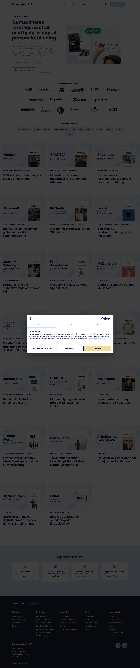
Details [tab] (70, 325)
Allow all (98, 348)
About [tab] (99, 325)
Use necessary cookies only (42, 348)
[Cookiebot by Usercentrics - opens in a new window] (102, 318)
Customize (70, 348)
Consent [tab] (41, 325)
